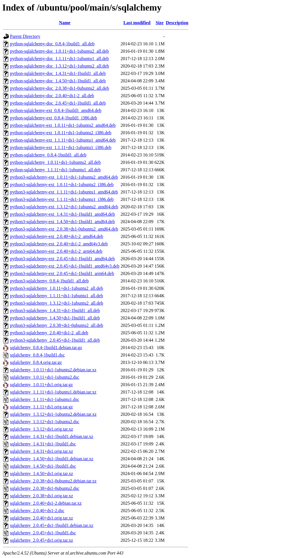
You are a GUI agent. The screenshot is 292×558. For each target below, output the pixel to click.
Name (64, 22)
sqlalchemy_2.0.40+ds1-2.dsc (37, 510)
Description (177, 22)
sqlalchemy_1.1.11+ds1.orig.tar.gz (41, 406)
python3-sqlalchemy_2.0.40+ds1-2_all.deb (49, 332)
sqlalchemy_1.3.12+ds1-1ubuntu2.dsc (44, 421)
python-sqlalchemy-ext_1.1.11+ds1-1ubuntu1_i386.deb (60, 147)
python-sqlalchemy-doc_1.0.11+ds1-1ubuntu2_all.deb (59, 51)
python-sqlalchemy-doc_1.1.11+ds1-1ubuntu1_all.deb (59, 58)
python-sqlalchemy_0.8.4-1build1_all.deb (48, 154)
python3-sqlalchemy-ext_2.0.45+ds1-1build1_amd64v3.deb (64, 266)
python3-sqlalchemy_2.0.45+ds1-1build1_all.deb (55, 340)
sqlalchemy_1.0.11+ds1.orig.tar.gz (41, 384)
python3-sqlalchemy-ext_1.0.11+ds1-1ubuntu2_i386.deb (62, 184)
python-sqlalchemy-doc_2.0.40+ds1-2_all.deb (52, 95)
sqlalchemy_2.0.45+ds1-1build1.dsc (43, 532)
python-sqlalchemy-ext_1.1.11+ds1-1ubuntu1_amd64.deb (63, 140)
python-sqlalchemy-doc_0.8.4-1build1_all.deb (52, 43)
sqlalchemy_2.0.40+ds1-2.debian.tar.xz (46, 503)
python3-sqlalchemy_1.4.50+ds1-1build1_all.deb (55, 317)
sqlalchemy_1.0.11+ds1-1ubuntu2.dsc (44, 377)
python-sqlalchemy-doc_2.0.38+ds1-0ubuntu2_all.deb (59, 88)
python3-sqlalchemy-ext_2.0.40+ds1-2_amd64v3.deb (59, 243)
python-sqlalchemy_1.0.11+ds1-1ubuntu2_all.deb (55, 162)
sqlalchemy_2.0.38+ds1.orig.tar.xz (41, 495)
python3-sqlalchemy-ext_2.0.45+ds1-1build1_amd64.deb (62, 258)
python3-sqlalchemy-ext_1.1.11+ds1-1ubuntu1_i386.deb (62, 199)
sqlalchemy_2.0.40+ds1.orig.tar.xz (41, 518)
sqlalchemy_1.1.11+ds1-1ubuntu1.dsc (44, 399)
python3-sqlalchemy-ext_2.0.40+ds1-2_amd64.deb (56, 236)
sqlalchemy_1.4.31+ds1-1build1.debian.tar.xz (51, 436)
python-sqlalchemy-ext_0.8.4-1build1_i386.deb (53, 117)
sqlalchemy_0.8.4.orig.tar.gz (36, 362)
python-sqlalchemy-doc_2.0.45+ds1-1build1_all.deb (58, 103)
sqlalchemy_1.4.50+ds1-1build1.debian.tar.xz (51, 458)
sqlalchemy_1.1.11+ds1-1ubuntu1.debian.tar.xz (53, 392)
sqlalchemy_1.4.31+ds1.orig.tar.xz (41, 451)
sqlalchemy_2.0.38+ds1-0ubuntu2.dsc (44, 488)
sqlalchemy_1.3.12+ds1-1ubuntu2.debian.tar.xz (53, 414)
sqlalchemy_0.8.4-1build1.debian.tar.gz (46, 347)
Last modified (137, 22)
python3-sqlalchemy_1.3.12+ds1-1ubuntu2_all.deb (56, 303)
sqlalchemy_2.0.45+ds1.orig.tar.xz (41, 540)
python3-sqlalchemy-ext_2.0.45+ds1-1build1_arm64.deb (62, 273)
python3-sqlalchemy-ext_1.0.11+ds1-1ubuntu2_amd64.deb (64, 177)
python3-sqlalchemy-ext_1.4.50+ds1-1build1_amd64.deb (62, 221)
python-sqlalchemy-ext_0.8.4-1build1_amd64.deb (55, 110)
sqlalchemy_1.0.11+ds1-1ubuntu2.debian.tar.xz (53, 369)
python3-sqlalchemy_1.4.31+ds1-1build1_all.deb (55, 310)
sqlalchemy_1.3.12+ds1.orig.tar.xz (41, 429)
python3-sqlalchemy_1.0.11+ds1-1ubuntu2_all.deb (56, 288)
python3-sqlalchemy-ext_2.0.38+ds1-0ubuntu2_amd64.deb (64, 229)
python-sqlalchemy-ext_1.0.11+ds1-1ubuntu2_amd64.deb (63, 125)
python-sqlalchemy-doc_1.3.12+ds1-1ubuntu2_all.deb (59, 66)
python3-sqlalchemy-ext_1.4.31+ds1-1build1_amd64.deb (62, 214)
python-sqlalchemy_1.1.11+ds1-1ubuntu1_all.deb (55, 169)
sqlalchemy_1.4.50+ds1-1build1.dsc (43, 466)
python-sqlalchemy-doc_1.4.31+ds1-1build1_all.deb (58, 73)
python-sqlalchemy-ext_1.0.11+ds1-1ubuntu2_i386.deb (60, 132)
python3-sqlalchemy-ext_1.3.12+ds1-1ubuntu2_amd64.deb (64, 206)
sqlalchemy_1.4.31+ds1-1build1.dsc (43, 443)
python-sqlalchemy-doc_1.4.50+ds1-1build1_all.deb (58, 80)
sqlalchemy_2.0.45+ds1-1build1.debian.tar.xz (51, 525)
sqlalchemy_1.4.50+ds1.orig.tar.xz (41, 473)
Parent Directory (25, 36)
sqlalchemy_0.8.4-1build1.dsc (37, 355)
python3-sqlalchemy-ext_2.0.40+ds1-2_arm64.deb (56, 251)
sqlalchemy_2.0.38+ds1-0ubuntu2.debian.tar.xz (53, 480)
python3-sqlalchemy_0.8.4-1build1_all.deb (49, 280)
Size (160, 22)
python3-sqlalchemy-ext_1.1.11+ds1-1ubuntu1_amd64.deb (64, 192)
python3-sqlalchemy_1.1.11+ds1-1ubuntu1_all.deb (56, 295)
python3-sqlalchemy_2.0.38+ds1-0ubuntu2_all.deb (56, 325)
